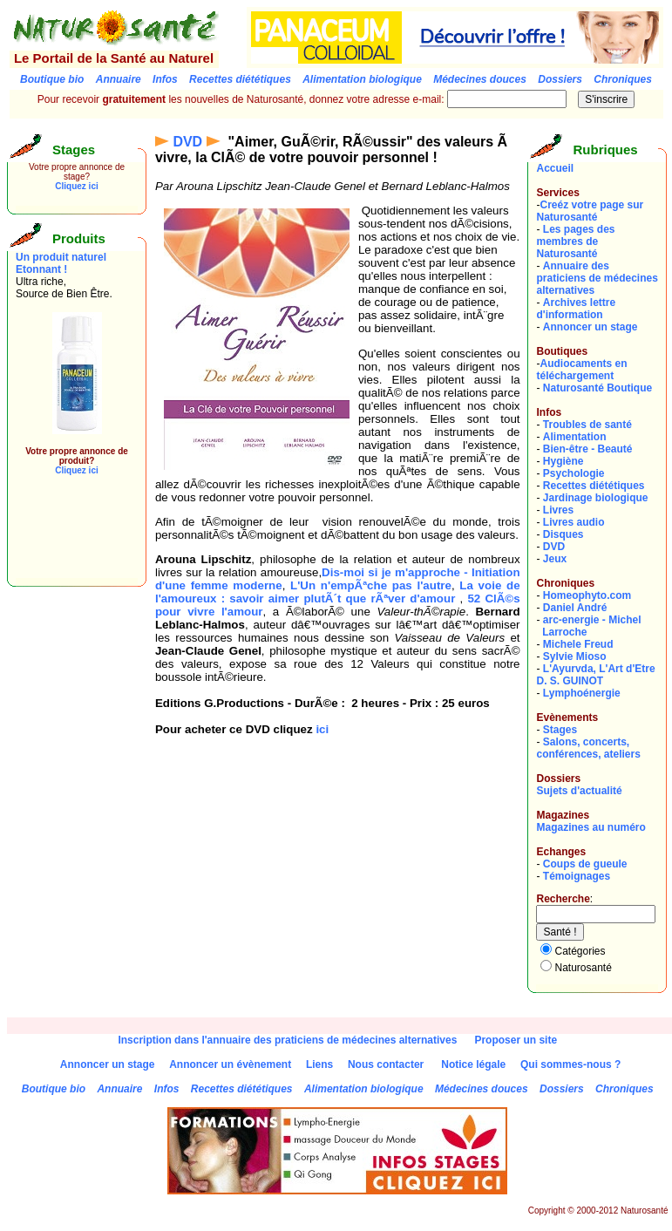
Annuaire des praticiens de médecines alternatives (596, 278)
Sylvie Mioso (575, 656)
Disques (563, 534)
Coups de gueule (585, 864)
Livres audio (574, 522)
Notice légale (473, 1064)
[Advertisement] (68, 539)
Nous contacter (386, 1064)
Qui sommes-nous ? (570, 1064)
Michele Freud (578, 644)
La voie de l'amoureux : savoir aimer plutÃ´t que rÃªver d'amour (337, 592)
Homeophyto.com (587, 595)
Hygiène (563, 461)
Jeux (555, 559)
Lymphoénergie (582, 693)
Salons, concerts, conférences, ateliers (588, 748)
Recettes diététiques (594, 485)
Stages (560, 730)
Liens (319, 1064)
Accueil (555, 168)
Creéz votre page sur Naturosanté (589, 211)
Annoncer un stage (590, 327)
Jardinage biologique (595, 498)
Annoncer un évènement (230, 1064)
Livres (558, 510)
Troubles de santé (587, 424)
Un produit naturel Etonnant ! (61, 263)
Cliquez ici (76, 186)
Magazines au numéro (590, 827)
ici (322, 729)
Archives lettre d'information (575, 308)
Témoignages (576, 876)
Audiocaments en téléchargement (581, 369)
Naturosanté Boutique (597, 388)
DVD (187, 141)
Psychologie (574, 473)
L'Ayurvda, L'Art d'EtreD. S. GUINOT (595, 675)
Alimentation (575, 437)
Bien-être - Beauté (588, 449)
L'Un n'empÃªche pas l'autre (370, 585)
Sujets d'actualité (578, 791)
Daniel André (575, 608)
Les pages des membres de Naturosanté (575, 241)
